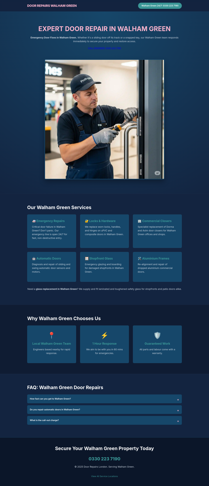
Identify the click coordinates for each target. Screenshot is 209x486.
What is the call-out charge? (44, 420)
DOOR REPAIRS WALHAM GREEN (52, 6)
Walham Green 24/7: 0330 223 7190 (159, 5)
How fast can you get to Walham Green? (50, 398)
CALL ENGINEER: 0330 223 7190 (104, 48)
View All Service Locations (104, 476)
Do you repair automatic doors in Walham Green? (55, 409)
